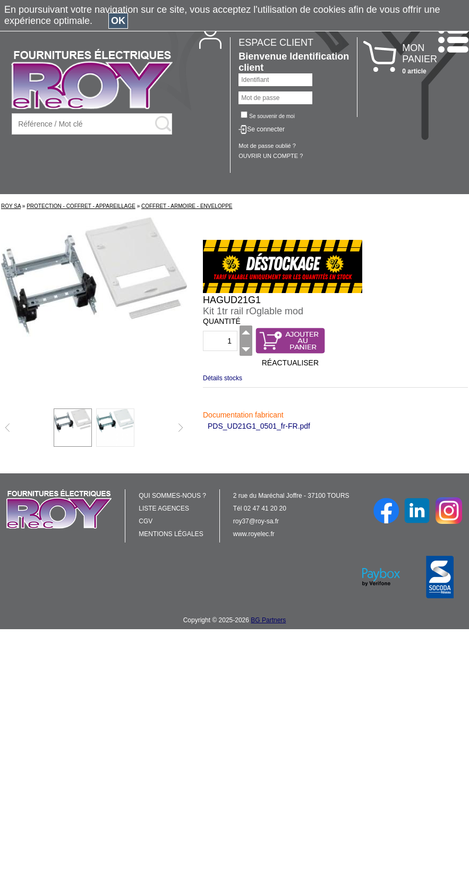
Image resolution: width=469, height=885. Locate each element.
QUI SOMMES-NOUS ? (172, 495)
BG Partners (268, 620)
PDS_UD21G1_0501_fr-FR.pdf (259, 426)
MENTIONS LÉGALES (171, 534)
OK (118, 20)
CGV (145, 521)
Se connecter (266, 129)
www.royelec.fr (254, 534)
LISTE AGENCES (164, 508)
